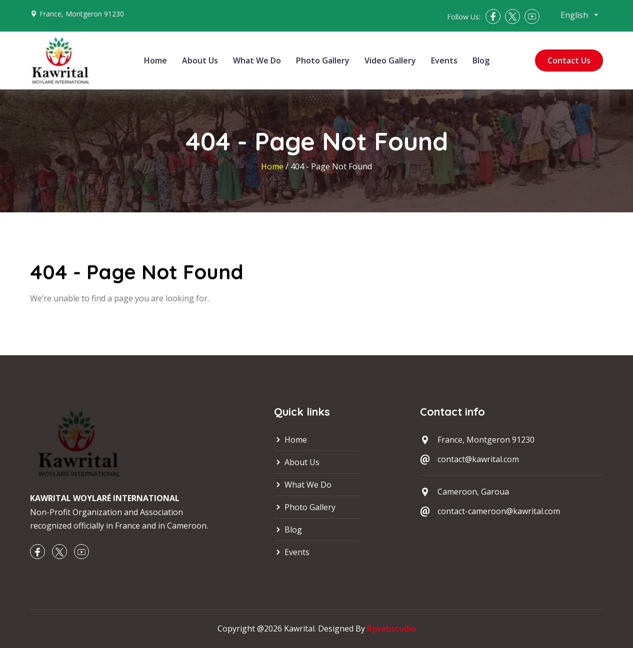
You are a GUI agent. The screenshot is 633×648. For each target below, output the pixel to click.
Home (155, 60)
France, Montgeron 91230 (82, 13)
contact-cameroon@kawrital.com (499, 511)
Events (444, 60)
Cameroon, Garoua (473, 491)
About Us (200, 60)
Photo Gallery (323, 60)
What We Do (257, 60)
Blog (481, 60)
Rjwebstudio (391, 628)
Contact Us (569, 60)
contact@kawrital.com (478, 459)
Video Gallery (390, 60)
